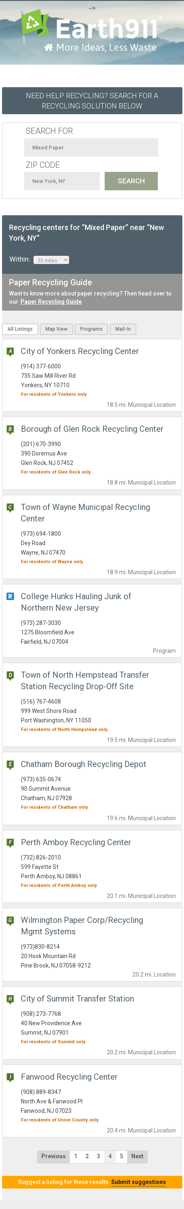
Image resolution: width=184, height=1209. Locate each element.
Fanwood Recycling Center (69, 1077)
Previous (53, 1156)
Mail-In (123, 329)
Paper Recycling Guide (51, 301)
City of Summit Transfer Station (77, 999)
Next (137, 1156)
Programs (91, 329)
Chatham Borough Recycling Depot (83, 764)
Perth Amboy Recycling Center (76, 842)
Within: (39, 259)
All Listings (20, 329)
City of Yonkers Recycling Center (80, 351)
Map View (56, 329)
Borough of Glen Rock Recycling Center (92, 429)
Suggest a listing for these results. (92, 1182)
